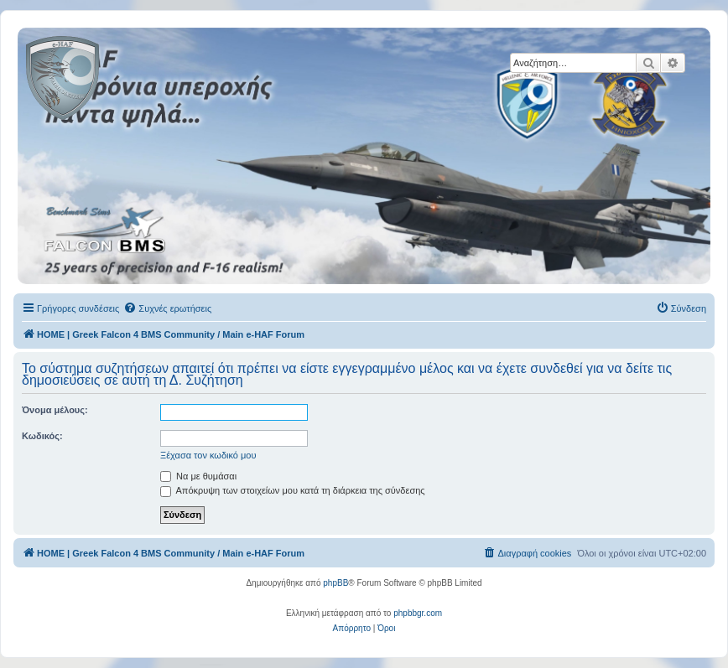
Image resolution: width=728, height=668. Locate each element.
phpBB (335, 583)
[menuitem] (167, 308)
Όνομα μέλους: (55, 410)
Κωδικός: (42, 436)
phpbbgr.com (417, 613)
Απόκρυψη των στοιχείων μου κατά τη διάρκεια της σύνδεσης (292, 490)
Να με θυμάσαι (198, 476)
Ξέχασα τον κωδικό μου (208, 455)
